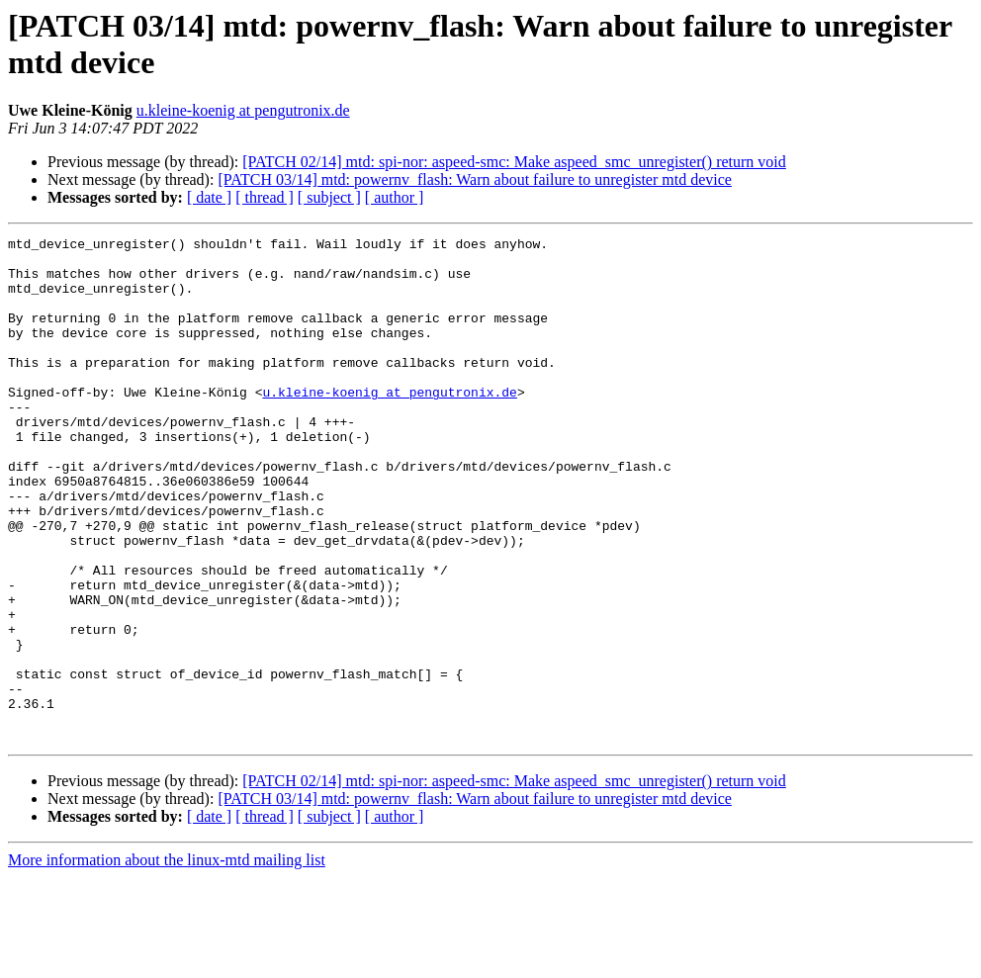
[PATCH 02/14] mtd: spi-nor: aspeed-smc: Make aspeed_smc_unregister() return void (514, 161)
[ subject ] (329, 197)
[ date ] (209, 197)
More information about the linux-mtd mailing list (166, 960)
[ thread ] (264, 197)
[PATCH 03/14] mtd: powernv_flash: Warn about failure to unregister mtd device (475, 179)
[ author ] (394, 197)
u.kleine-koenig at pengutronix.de (243, 110)
